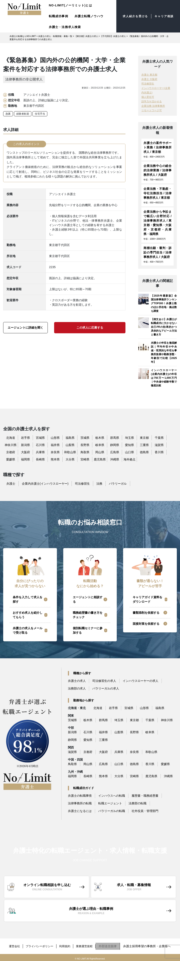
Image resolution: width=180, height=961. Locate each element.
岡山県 (99, 452)
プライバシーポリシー (38, 945)
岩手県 (25, 437)
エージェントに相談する (88, 599)
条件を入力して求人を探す (27, 599)
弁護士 (10, 483)
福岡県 (25, 459)
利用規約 (66, 945)
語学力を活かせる (151, 101)
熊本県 (55, 459)
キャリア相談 (163, 16)
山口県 (129, 452)
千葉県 (159, 437)
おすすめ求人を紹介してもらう (27, 615)
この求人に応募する (89, 327)
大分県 (70, 459)
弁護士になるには (80, 811)
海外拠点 (129, 459)
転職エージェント (110, 803)
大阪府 (25, 452)
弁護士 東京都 (149, 74)
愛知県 (129, 445)
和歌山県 (70, 452)
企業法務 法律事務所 (153, 105)
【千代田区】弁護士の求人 (113, 36)
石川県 (40, 445)
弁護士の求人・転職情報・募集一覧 (55, 36)
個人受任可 (147, 97)
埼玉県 (129, 437)
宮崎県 (84, 459)
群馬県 (114, 437)
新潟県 (25, 445)
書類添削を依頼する (146, 612)
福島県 (70, 437)
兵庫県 (40, 452)
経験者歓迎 (22, 113)
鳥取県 (84, 452)
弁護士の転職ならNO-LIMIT (23, 36)
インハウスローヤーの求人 (140, 680)
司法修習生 (147, 83)
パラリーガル (118, 483)
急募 (8, 113)
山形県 (55, 437)
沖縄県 (114, 459)
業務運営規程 (87, 945)
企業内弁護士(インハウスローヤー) (45, 483)
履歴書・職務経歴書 (145, 795)
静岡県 (114, 445)
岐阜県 (99, 445)
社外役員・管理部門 (145, 811)
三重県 (144, 445)
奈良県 (55, 452)
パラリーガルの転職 (111, 811)
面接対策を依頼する (146, 623)
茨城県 (84, 437)
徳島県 (144, 452)
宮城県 (40, 437)
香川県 (159, 452)
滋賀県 (159, 445)
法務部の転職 (137, 803)
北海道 (10, 437)
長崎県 (40, 459)
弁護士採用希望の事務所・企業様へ (151, 945)
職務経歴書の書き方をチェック (88, 615)
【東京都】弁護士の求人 (86, 36)
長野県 (84, 445)
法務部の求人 (77, 688)
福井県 (55, 445)
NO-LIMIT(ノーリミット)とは (70, 5)
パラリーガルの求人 (105, 688)
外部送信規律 (112, 945)
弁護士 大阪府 (149, 79)
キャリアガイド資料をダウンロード (147, 599)
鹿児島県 (100, 459)
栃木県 (99, 437)
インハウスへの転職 (111, 795)
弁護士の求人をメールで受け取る (27, 630)
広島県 (114, 452)
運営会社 (11, 945)
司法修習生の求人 (104, 680)
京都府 (10, 452)
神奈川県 (11, 445)
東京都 (144, 437)
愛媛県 (10, 459)
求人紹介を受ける (133, 16)
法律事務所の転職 (80, 803)
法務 (99, 483)
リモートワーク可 (151, 110)
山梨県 (70, 445)
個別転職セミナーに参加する (88, 630)
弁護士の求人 (77, 680)
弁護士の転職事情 (80, 795)
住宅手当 (40, 113)
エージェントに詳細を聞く (25, 327)
